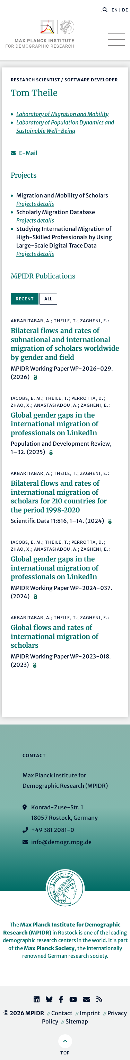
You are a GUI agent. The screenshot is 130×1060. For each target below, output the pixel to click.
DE (125, 10)
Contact (61, 1013)
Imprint (90, 1013)
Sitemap (77, 1021)
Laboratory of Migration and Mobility (62, 114)
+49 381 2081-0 (52, 829)
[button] (105, 9)
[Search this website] (101, 10)
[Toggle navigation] (116, 39)
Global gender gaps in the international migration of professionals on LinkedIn (54, 424)
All (48, 298)
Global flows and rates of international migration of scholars (54, 636)
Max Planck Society (49, 948)
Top (65, 1052)
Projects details (35, 203)
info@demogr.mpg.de (61, 842)
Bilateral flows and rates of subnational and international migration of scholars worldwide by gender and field (65, 344)
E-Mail (28, 152)
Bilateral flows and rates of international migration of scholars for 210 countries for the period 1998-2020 (59, 496)
